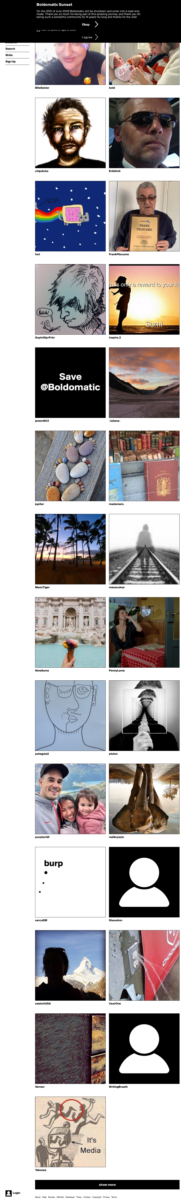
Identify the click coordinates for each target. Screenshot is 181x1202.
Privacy (106, 1197)
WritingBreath (118, 1087)
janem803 (42, 421)
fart (37, 254)
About (38, 1197)
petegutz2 (42, 754)
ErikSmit (114, 171)
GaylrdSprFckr (45, 337)
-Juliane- (114, 421)
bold (112, 88)
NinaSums (42, 670)
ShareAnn (115, 920)
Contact (87, 1197)
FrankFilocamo (119, 254)
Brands (51, 1197)
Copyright (96, 1197)
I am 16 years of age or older (58, 29)
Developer (70, 1197)
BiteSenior (42, 88)
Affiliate (60, 1197)
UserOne (115, 1003)
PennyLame (117, 670)
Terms (114, 1197)
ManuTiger (42, 587)
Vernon (39, 1087)
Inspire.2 (115, 337)
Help (44, 1197)
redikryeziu (116, 837)
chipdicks (41, 171)
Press (79, 1197)
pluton (113, 754)
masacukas (117, 587)
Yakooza (40, 1170)
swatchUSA (43, 1003)
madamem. (116, 504)
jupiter (39, 504)
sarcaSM (41, 920)
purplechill (42, 837)
